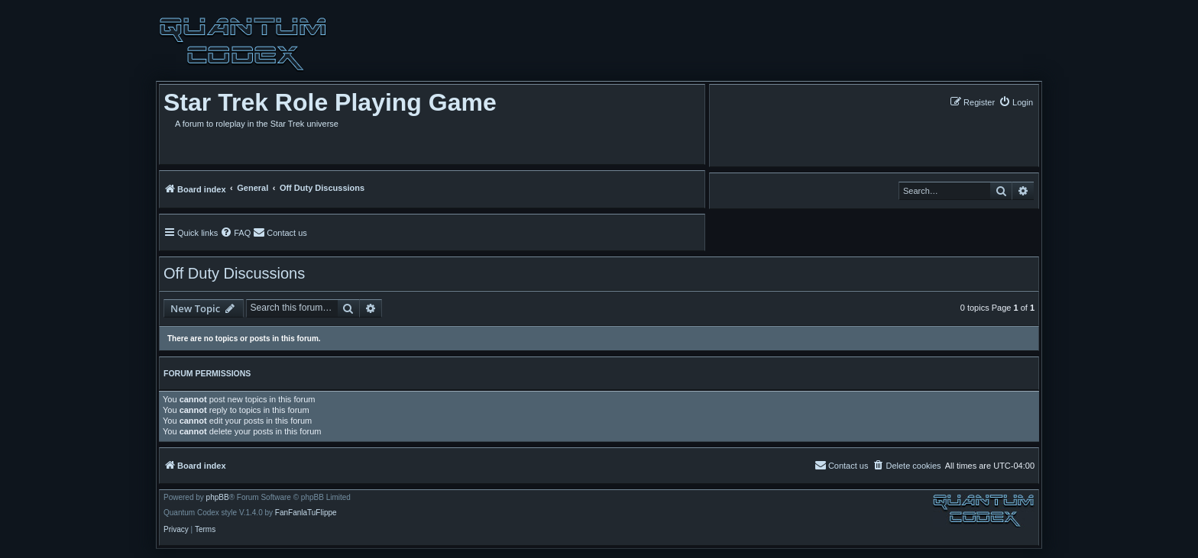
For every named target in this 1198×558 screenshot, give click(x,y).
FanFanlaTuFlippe (306, 513)
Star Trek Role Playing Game (330, 102)
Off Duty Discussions (234, 273)
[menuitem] (1016, 102)
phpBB (217, 498)
